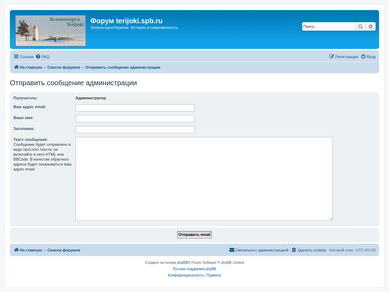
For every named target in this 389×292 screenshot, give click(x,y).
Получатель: (25, 98)
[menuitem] (42, 56)
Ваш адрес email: (29, 107)
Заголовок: (24, 128)
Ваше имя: (23, 118)
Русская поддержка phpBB (194, 269)
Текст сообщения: (30, 139)
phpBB (182, 263)
